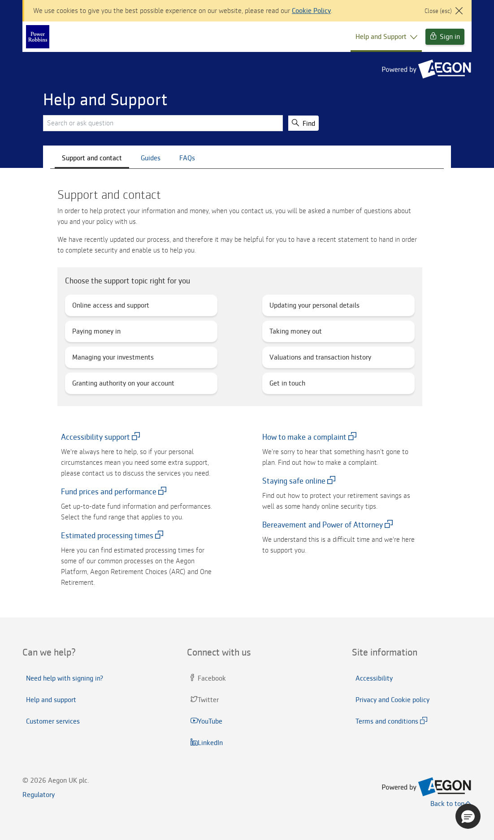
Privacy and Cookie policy (392, 700)
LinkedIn (208, 743)
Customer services (53, 721)
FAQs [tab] (187, 158)
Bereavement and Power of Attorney (322, 524)
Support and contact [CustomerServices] (92, 158)
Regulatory (38, 795)
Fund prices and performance (108, 491)
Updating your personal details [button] (316, 307)
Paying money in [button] (99, 333)
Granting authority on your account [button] (125, 385)
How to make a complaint (304, 437)
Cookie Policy (311, 11)
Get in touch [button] (289, 385)
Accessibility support (95, 437)
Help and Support (386, 37)
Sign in (445, 36)
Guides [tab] (150, 158)
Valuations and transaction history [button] (322, 359)
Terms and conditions (386, 721)
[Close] (444, 5)
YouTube (207, 721)
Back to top (451, 804)
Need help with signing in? (64, 678)
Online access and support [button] (112, 307)
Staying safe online (293, 480)
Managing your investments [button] (115, 359)
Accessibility (374, 678)
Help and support (51, 700)
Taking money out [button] (298, 333)
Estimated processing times (107, 535)
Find (303, 123)
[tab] (82, 652)
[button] (468, 816)
